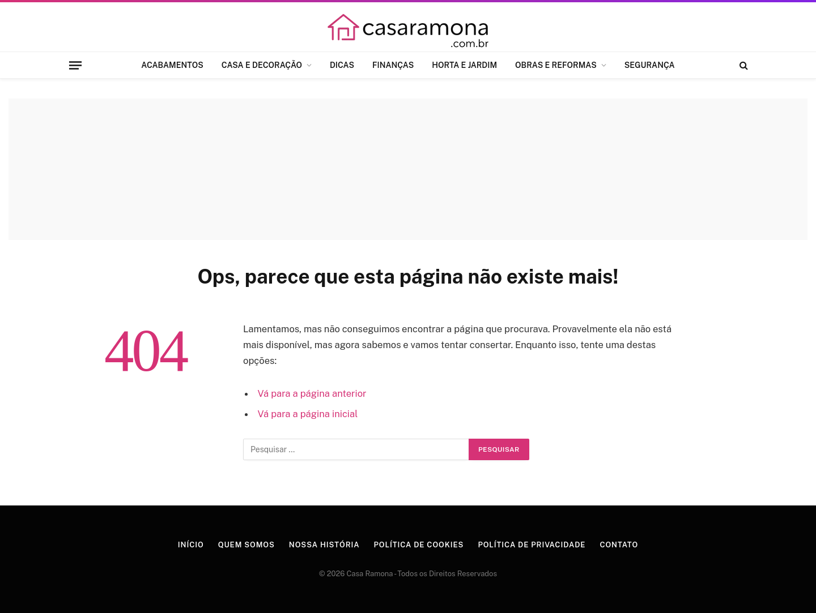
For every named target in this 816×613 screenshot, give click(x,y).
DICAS (342, 65)
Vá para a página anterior (312, 393)
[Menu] (75, 65)
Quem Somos (246, 545)
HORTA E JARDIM (464, 65)
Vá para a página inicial (308, 413)
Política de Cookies (419, 545)
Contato (619, 545)
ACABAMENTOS (172, 65)
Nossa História (324, 545)
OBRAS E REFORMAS (556, 65)
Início (191, 545)
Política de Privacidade (531, 545)
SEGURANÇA (649, 65)
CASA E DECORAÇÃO (262, 65)
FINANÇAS (393, 65)
